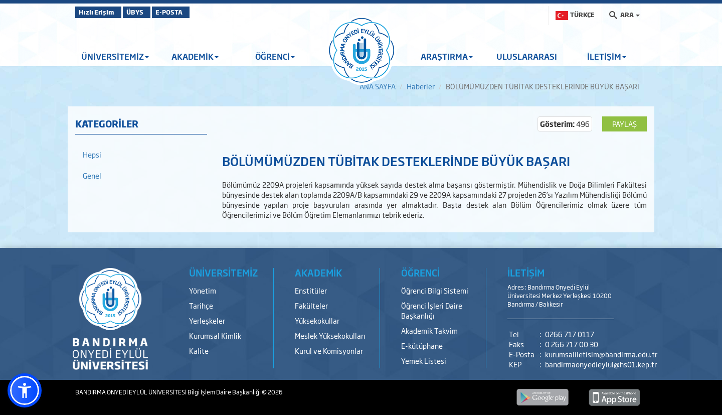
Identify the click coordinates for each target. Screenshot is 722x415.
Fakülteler (311, 305)
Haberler (421, 86)
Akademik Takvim (429, 330)
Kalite (199, 350)
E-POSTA (195, 12)
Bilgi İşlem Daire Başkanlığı (225, 391)
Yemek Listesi (423, 360)
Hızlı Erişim (100, 12)
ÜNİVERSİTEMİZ (115, 56)
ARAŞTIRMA (447, 56)
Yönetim (202, 290)
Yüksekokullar (317, 320)
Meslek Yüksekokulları (330, 335)
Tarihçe (201, 305)
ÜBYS (148, 12)
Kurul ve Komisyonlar (329, 350)
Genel (92, 175)
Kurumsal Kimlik (215, 335)
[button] (24, 390)
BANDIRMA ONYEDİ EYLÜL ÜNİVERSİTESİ (131, 391)
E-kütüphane (422, 345)
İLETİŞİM (606, 56)
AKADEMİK (195, 56)
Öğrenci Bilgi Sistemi (434, 290)
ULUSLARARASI (526, 56)
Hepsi (92, 154)
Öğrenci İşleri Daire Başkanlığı (431, 310)
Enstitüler (311, 290)
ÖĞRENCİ (275, 56)
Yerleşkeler (207, 320)
